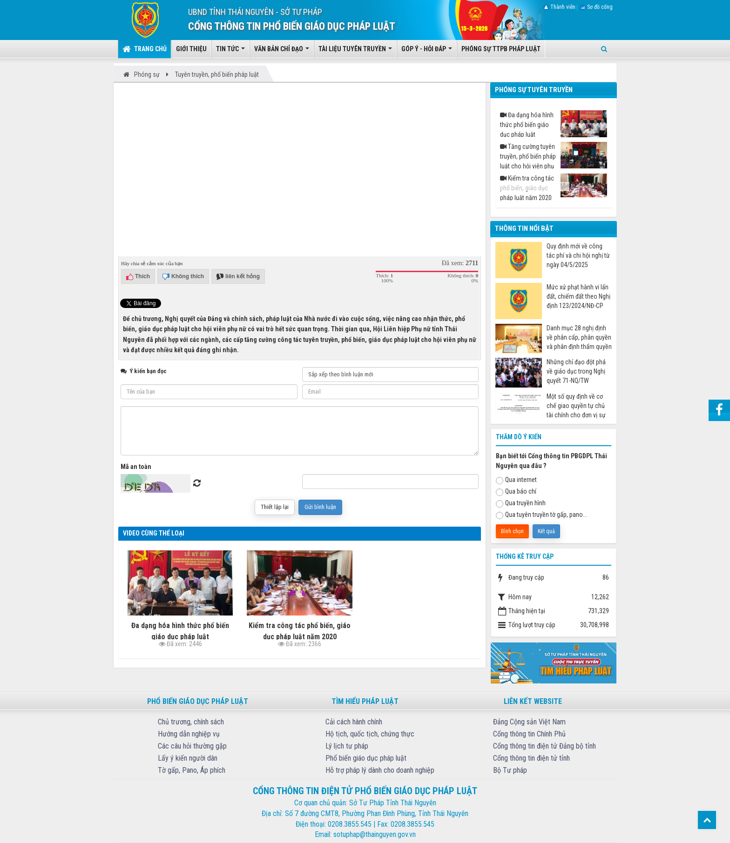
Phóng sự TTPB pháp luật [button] (501, 49)
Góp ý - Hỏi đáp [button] (426, 51)
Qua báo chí (516, 492)
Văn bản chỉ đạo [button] (281, 51)
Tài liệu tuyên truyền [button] (355, 51)
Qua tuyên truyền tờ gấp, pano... (541, 515)
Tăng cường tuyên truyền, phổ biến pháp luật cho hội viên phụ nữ (553, 155)
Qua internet (516, 480)
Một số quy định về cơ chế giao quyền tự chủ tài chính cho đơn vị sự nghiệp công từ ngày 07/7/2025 (576, 406)
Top (707, 820)
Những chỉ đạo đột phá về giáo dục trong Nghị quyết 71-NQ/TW (576, 371)
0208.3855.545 (350, 824)
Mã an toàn (136, 466)
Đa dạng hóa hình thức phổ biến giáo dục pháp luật (553, 123)
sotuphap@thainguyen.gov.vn (374, 834)
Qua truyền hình (521, 503)
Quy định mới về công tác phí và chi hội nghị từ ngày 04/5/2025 (578, 255)
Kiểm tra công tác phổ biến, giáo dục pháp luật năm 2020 (553, 187)
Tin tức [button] (230, 51)
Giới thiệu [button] (191, 49)
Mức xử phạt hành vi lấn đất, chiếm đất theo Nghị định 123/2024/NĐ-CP (578, 296)
